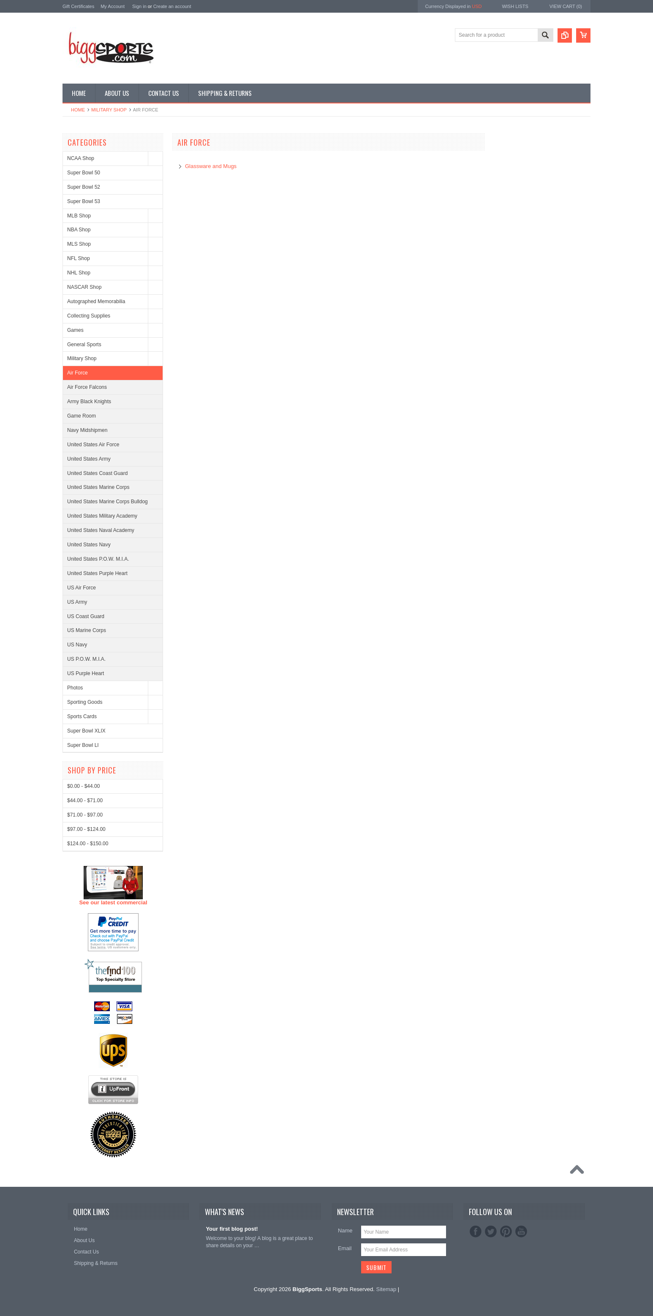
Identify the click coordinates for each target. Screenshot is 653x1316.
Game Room (81, 416)
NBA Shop (78, 230)
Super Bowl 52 (83, 187)
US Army (77, 602)
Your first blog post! (232, 1229)
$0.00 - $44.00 (83, 1099)
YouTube (521, 1231)
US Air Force (81, 588)
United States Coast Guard (97, 473)
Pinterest (506, 1231)
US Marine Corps (86, 630)
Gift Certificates (78, 6)
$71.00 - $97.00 (85, 1128)
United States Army (89, 459)
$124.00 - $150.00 (87, 1157)
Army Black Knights (89, 401)
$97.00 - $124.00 (86, 1142)
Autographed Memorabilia (96, 301)
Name (345, 1230)
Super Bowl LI (83, 745)
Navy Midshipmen (87, 430)
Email (345, 1248)
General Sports (84, 344)
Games (75, 330)
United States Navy (89, 545)
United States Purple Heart (97, 573)
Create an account (172, 6)
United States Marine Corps (98, 487)
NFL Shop (78, 258)
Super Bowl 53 (83, 201)
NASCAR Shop (84, 287)
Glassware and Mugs (211, 166)
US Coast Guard (85, 616)
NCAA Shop (80, 158)
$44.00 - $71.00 (85, 1114)
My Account (113, 6)
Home (78, 109)
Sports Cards (82, 716)
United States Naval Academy (100, 530)
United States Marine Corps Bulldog (107, 502)
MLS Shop (79, 244)
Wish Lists (515, 6)
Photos (75, 688)
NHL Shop (78, 273)
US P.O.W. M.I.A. (86, 659)
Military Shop (109, 109)
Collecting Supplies (88, 316)
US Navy (77, 645)
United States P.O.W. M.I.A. (98, 559)
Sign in (139, 6)
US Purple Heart (85, 673)
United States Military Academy (102, 516)
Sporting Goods (84, 702)
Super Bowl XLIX (86, 731)
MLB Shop (79, 216)
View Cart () (566, 6)
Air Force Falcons (87, 387)
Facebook (476, 1231)
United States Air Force (93, 445)
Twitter (491, 1231)
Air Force (77, 373)
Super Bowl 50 (83, 173)
